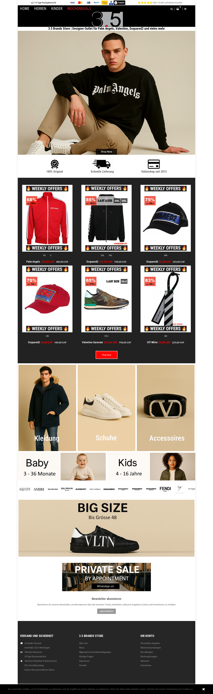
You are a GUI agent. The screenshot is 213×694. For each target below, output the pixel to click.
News (81, 647)
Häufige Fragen (86, 656)
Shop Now (106, 355)
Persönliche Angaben (150, 643)
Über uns (83, 643)
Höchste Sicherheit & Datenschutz (41, 660)
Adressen (145, 660)
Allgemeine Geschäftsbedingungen (95, 652)
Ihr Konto (147, 636)
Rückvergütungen (149, 656)
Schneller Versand (33, 643)
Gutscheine (146, 665)
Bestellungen (147, 652)
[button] (172, 8)
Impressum (84, 660)
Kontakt (83, 665)
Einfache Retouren (33, 652)
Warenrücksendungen (151, 647)
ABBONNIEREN (106, 611)
